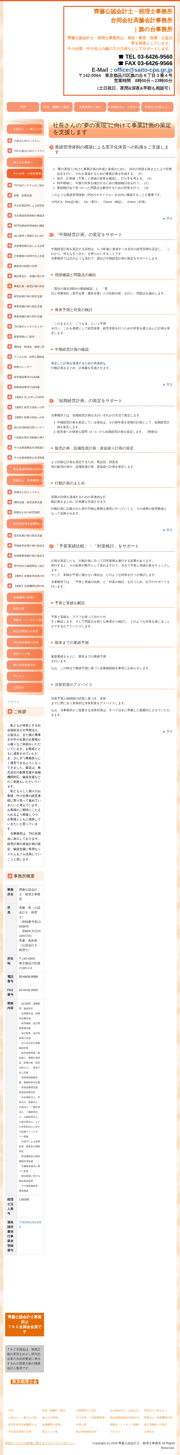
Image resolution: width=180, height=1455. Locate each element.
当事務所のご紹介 (90, 107)
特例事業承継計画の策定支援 (29, 555)
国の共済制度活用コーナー (29, 427)
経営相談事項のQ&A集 (27, 377)
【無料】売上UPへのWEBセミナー (29, 397)
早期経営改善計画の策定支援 (29, 545)
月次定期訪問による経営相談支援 (29, 205)
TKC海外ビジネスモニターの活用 (29, 326)
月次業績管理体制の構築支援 (29, 215)
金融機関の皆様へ (24, 597)
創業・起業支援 (23, 195)
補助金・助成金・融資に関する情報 (29, 346)
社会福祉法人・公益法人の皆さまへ (124, 107)
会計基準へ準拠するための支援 (29, 235)
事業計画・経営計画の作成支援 (29, 286)
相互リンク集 (21, 653)
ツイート (14, 702)
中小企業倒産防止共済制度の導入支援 (29, 457)
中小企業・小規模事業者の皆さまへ (28, 173)
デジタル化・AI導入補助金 (29, 356)
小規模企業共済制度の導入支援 (29, 437)
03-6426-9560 (155, 56)
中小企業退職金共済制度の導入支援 (29, 447)
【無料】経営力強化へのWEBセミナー (29, 407)
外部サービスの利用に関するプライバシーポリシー (40, 1443)
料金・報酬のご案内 (56, 107)
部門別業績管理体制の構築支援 (29, 225)
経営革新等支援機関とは (28, 523)
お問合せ (18, 687)
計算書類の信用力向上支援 (29, 256)
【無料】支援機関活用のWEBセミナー (29, 586)
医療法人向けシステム (27, 492)
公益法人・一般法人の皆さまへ (28, 129)
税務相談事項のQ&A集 (27, 387)
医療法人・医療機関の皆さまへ (28, 480)
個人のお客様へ (23, 162)
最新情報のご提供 (24, 336)
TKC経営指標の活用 (25, 642)
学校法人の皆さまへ (157, 107)
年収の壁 (18, 608)
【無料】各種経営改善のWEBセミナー (29, 575)
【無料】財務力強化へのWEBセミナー (29, 417)
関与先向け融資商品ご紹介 (29, 565)
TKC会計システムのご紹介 (29, 185)
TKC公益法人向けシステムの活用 (29, 150)
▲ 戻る (167, 218)
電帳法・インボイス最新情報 (28, 620)
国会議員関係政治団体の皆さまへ (28, 469)
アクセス (18, 676)
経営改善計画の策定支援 (28, 296)
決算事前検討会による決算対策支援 (29, 245)
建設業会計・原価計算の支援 (29, 276)
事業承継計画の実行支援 (28, 316)
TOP (23, 107)
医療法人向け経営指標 (27, 512)
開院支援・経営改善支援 (28, 502)
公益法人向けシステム (27, 140)
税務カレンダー (23, 366)
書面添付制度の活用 (25, 266)
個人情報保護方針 (24, 665)
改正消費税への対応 (25, 631)
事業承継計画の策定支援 (28, 306)
